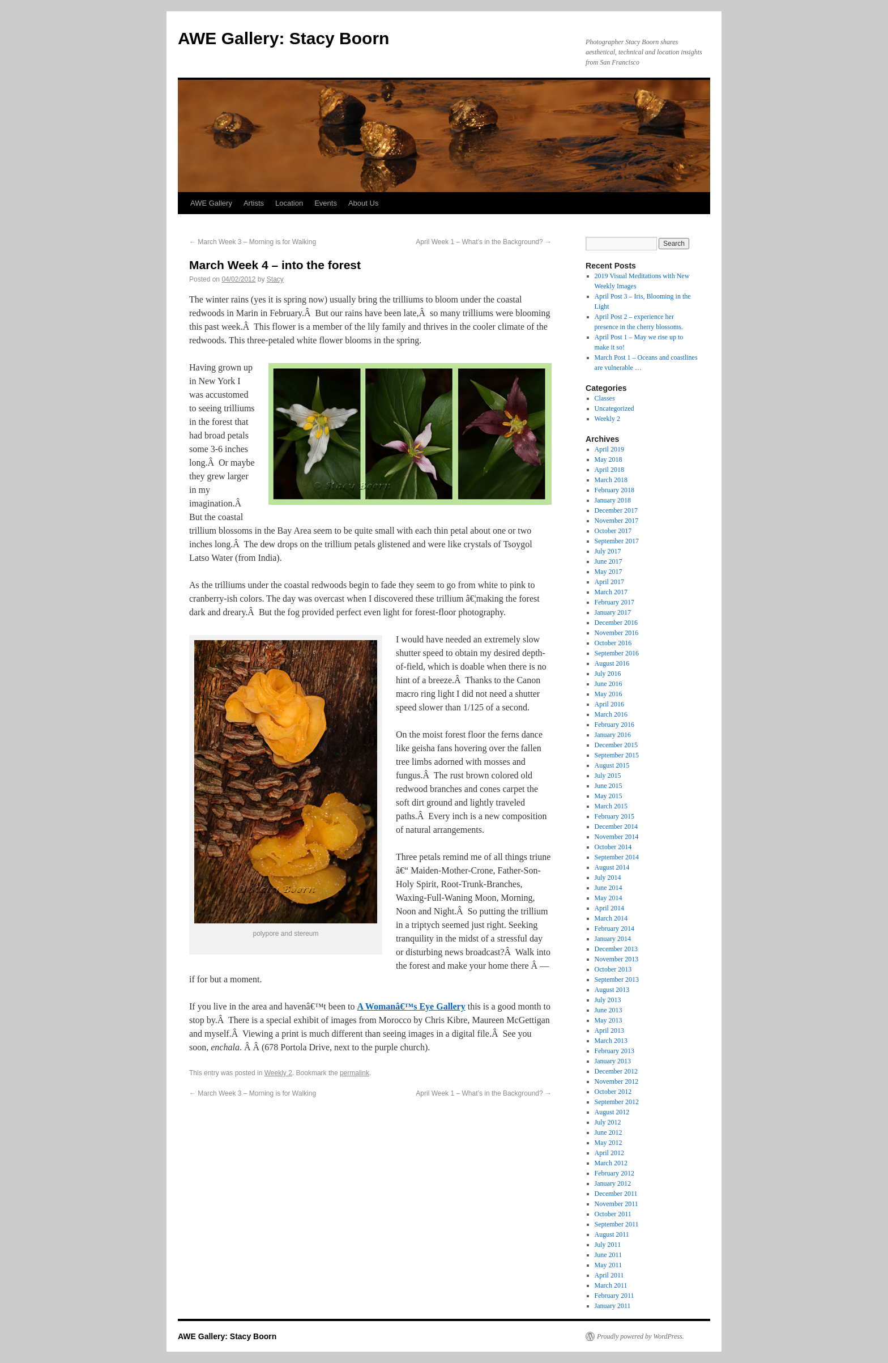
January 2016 (613, 735)
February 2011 (614, 1296)
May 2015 (608, 796)
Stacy (275, 279)
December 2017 (616, 510)
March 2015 (611, 806)
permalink (354, 1073)
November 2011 (616, 1204)
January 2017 (613, 612)
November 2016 (617, 633)
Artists (254, 203)
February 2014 (614, 928)
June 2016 (608, 684)
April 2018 (609, 470)
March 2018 (611, 480)
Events (325, 203)
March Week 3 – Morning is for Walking (252, 242)
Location (289, 203)
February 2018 (614, 490)
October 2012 (613, 1092)
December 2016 (616, 623)
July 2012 (608, 1122)
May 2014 (608, 898)
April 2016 (609, 704)
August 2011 (612, 1234)
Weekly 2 (278, 1073)
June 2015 (608, 786)
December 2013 (616, 949)
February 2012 (614, 1173)
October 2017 (613, 531)
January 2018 (613, 500)
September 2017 (617, 541)
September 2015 (617, 755)
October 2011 (613, 1214)
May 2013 (608, 1020)
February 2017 (614, 602)
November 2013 (617, 959)
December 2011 (616, 1194)
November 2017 (617, 521)
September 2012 (617, 1102)
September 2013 (617, 979)
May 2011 (608, 1265)
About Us (363, 203)
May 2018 (608, 459)
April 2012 (609, 1153)
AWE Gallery (211, 203)
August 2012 (612, 1112)
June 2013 (608, 1010)
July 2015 (608, 776)
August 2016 (612, 663)
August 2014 (612, 867)
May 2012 (608, 1143)
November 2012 (617, 1081)
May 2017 (608, 572)
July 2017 (608, 551)
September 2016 (617, 653)
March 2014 (611, 918)
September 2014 (617, 857)
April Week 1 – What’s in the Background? (484, 242)
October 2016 (613, 643)
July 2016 (608, 674)
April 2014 (609, 908)
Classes (605, 398)
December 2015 (616, 745)
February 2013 (614, 1051)
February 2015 (614, 816)
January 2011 (613, 1306)
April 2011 (609, 1275)
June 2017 (608, 561)
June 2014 (608, 888)
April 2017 (609, 582)
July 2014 (608, 877)
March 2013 (611, 1041)
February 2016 (614, 725)
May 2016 (608, 694)
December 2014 (616, 826)
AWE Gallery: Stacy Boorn (283, 38)
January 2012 (613, 1183)
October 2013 (613, 969)
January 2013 (613, 1061)
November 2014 (617, 837)
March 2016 (611, 714)
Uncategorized (614, 408)
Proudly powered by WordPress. (640, 1336)
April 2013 (609, 1030)
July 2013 (608, 1000)
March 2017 (611, 592)
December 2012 (616, 1071)
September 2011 (617, 1224)
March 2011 (611, 1285)
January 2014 (613, 939)
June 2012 (608, 1132)
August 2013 (612, 990)
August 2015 (612, 765)
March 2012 (611, 1163)
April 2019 (609, 449)
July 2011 (608, 1245)
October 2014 (613, 847)
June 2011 (608, 1255)
